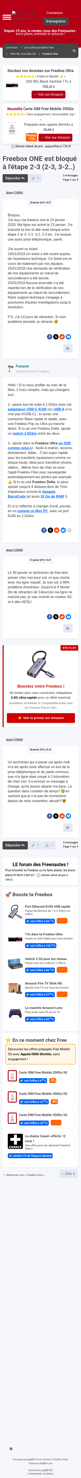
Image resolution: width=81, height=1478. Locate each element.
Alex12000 (14, 193)
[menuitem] (74, 50)
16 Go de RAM (52, 496)
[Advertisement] (40, 1310)
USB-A (59, 409)
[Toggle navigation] (11, 1449)
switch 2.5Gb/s (25, 433)
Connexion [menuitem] (55, 13)
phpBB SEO (47, 1470)
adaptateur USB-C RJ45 (27, 409)
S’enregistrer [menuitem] (56, 21)
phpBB (30, 1459)
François (22, 366)
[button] (7, 17)
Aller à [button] (69, 1174)
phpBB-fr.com (45, 1463)
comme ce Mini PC (32, 511)
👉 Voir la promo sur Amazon (41, 718)
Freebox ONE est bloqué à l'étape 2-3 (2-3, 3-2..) (40, 162)
